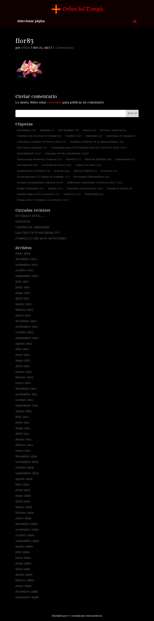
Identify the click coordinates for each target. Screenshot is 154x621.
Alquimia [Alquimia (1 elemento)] (47, 130)
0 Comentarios (63, 47)
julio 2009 (22, 552)
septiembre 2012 (27, 338)
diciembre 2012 (26, 321)
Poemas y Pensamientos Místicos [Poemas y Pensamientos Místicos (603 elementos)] (40, 182)
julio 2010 (22, 484)
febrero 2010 (24, 512)
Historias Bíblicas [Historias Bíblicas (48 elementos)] (98, 159)
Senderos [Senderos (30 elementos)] (72, 194)
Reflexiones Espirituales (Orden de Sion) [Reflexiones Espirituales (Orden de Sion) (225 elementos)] (95, 182)
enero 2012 (23, 383)
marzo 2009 (23, 574)
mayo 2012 (22, 360)
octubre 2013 (24, 270)
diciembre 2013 (26, 259)
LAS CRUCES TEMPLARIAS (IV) (37, 232)
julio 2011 (21, 417)
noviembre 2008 (27, 597)
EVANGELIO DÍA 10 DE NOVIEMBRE (41, 238)
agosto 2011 (23, 411)
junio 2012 (22, 355)
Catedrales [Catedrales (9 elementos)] (93, 136)
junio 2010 (22, 490)
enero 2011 (22, 450)
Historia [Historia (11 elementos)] (73, 159)
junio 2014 (22, 253)
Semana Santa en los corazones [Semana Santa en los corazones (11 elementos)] (38, 194)
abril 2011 (22, 433)
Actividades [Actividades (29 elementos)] (26, 130)
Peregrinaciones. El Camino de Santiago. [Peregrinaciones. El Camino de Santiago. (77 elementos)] (43, 176)
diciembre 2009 (26, 524)
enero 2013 (23, 315)
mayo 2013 (22, 293)
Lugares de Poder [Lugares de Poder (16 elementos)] (88, 165)
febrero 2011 (24, 445)
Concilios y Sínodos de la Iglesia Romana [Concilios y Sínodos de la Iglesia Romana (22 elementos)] (97, 141)
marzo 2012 (23, 372)
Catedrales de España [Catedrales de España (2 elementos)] (121, 136)
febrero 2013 (24, 310)
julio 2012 (22, 349)
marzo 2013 (23, 304)
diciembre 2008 (26, 591)
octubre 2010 (24, 467)
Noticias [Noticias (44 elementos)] (62, 170)
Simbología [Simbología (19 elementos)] (94, 194)
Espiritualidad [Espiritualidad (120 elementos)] (29, 153)
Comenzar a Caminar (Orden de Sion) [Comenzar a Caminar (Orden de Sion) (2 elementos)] (41, 141)
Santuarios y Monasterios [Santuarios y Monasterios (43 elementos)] (84, 188)
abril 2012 (22, 366)
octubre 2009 (24, 535)
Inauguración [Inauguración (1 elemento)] (125, 159)
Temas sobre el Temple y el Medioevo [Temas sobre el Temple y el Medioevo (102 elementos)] (43, 200)
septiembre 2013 (26, 276)
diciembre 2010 (26, 456)
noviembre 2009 (26, 529)
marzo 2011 (23, 439)
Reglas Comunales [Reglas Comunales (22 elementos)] (30, 188)
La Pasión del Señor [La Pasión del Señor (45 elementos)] (56, 165)
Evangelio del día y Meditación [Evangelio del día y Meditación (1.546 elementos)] (67, 153)
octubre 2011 (24, 400)
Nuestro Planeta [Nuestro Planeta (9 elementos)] (85, 170)
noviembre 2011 (26, 394)
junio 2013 (22, 287)
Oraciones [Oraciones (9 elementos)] (109, 170)
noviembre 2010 (26, 462)
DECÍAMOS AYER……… (30, 216)
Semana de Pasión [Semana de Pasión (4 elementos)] (119, 188)
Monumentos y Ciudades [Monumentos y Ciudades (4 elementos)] (33, 170)
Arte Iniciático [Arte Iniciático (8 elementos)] (68, 130)
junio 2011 (22, 422)
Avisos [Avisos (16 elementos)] (89, 130)
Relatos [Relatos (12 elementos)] (55, 188)
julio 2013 (22, 281)
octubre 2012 (24, 332)
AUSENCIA (22, 221)
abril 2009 (22, 569)
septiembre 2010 (27, 473)
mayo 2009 (23, 563)
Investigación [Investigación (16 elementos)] (27, 165)
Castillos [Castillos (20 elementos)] (73, 136)
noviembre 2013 (26, 264)
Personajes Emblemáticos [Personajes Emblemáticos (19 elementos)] (92, 176)
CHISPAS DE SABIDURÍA (32, 227)
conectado (54, 102)
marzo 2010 (23, 507)
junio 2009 (22, 558)
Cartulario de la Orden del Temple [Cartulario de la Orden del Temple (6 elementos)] (39, 136)
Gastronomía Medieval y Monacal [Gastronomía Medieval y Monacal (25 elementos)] (39, 159)
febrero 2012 (24, 377)
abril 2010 (22, 501)
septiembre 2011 (26, 405)
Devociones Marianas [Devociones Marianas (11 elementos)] (32, 147)
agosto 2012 (23, 343)
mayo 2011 (22, 428)
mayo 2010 (23, 495)
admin (25, 47)
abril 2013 (22, 298)
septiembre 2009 (27, 541)
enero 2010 (23, 518)
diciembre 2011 (26, 388)
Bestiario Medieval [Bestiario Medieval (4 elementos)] (113, 130)
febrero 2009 (24, 580)
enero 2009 (23, 586)
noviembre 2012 (26, 326)
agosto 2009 (24, 546)
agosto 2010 (23, 479)
